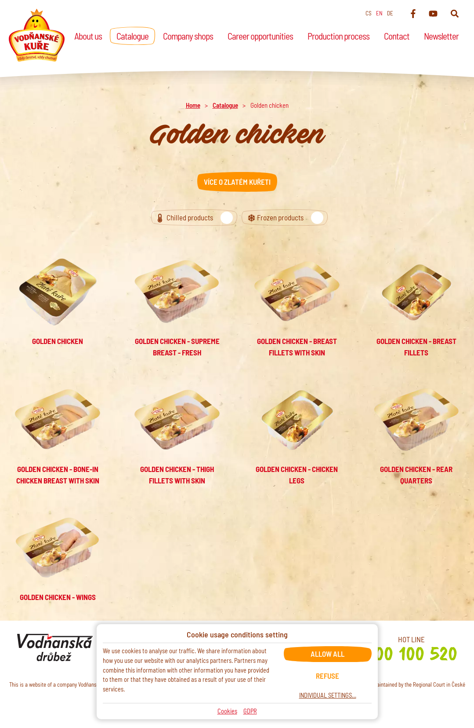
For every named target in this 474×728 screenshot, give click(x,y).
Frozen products (289, 217)
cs (368, 13)
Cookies (227, 711)
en (379, 13)
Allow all (327, 653)
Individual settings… (327, 695)
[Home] (37, 35)
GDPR (250, 711)
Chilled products (198, 217)
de (390, 13)
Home (193, 105)
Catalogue (225, 105)
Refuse (327, 675)
